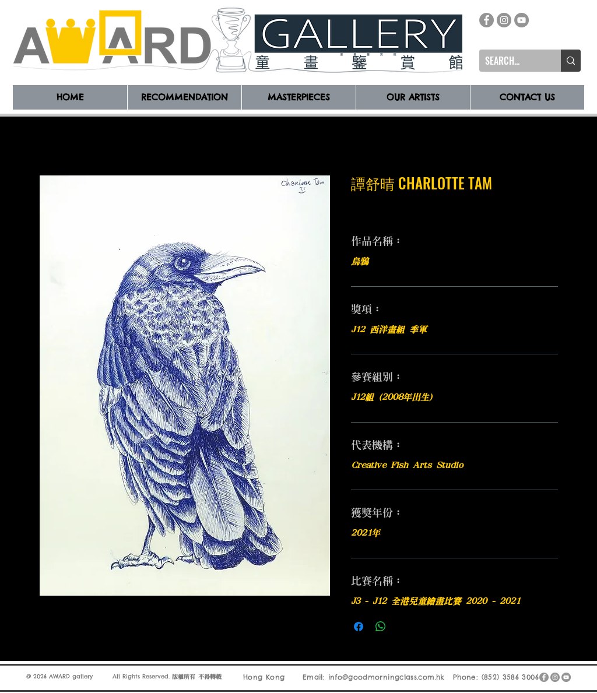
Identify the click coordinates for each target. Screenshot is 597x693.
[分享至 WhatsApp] (381, 627)
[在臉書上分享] (359, 627)
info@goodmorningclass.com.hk (386, 677)
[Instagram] (504, 20)
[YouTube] (521, 20)
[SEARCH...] (510, 61)
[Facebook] (486, 20)
